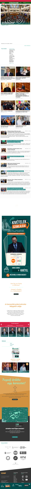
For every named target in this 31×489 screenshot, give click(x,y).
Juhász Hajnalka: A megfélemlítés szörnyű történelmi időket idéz (7, 93)
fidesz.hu (15, 451)
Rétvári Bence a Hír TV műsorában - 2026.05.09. (6, 43)
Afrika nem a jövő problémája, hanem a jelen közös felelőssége (12, 51)
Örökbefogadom (15, 399)
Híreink (14, 476)
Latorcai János (12, 335)
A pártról (15, 475)
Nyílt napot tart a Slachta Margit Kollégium (15, 171)
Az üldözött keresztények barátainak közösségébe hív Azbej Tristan (23, 111)
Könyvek (11, 345)
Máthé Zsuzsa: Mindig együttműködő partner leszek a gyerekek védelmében (23, 78)
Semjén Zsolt (3, 335)
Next (27, 363)
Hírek (21, 4)
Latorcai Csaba (27, 335)
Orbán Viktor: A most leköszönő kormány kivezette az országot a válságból (15, 141)
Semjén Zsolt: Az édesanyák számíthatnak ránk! (21, 126)
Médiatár (15, 477)
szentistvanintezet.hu (15, 456)
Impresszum (15, 478)
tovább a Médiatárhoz (27, 45)
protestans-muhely (23, 456)
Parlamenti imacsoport (15, 461)
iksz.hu (23, 445)
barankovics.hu (15, 445)
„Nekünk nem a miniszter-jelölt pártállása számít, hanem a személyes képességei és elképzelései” (12, 58)
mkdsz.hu (23, 451)
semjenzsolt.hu (8, 445)
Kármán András (16, 254)
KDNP (20, 2)
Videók (11, 343)
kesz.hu (8, 456)
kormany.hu (8, 451)
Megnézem (26, 485)
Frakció (24, 2)
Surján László (19, 335)
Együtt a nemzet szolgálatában (7, 110)
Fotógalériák (12, 344)
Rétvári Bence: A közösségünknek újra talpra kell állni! (7, 126)
